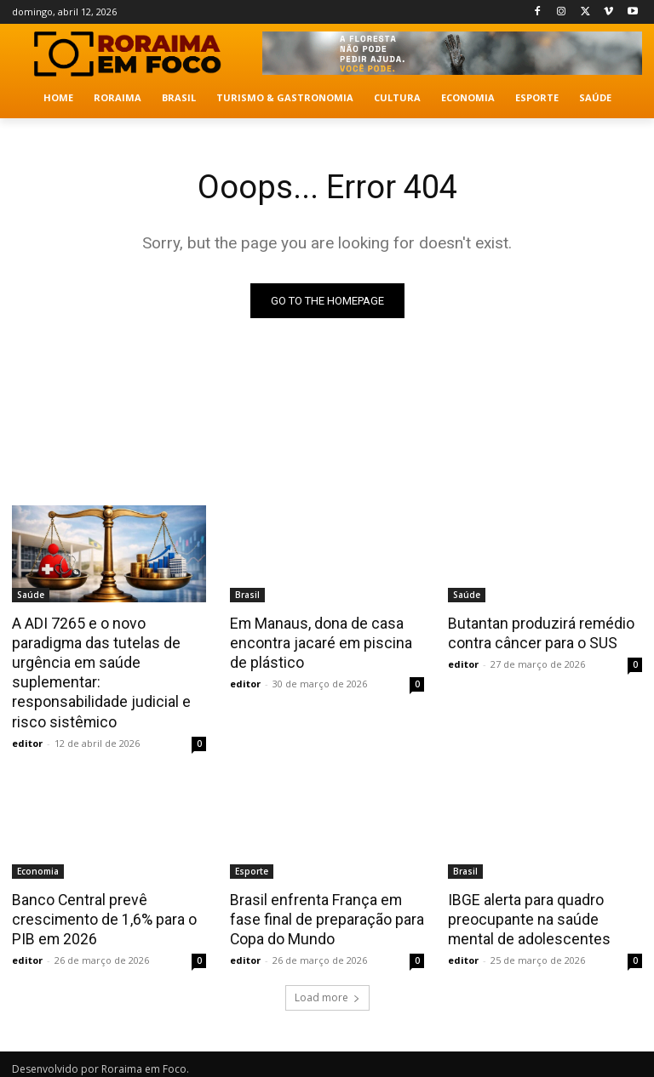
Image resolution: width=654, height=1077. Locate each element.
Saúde (30, 595)
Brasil (247, 595)
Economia (38, 866)
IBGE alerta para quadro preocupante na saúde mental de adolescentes (542, 913)
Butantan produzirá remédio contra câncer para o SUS (537, 632)
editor (27, 738)
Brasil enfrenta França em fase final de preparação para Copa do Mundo (323, 913)
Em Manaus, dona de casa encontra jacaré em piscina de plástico (326, 641)
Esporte (251, 866)
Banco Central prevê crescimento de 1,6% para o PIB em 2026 (101, 913)
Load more (327, 990)
